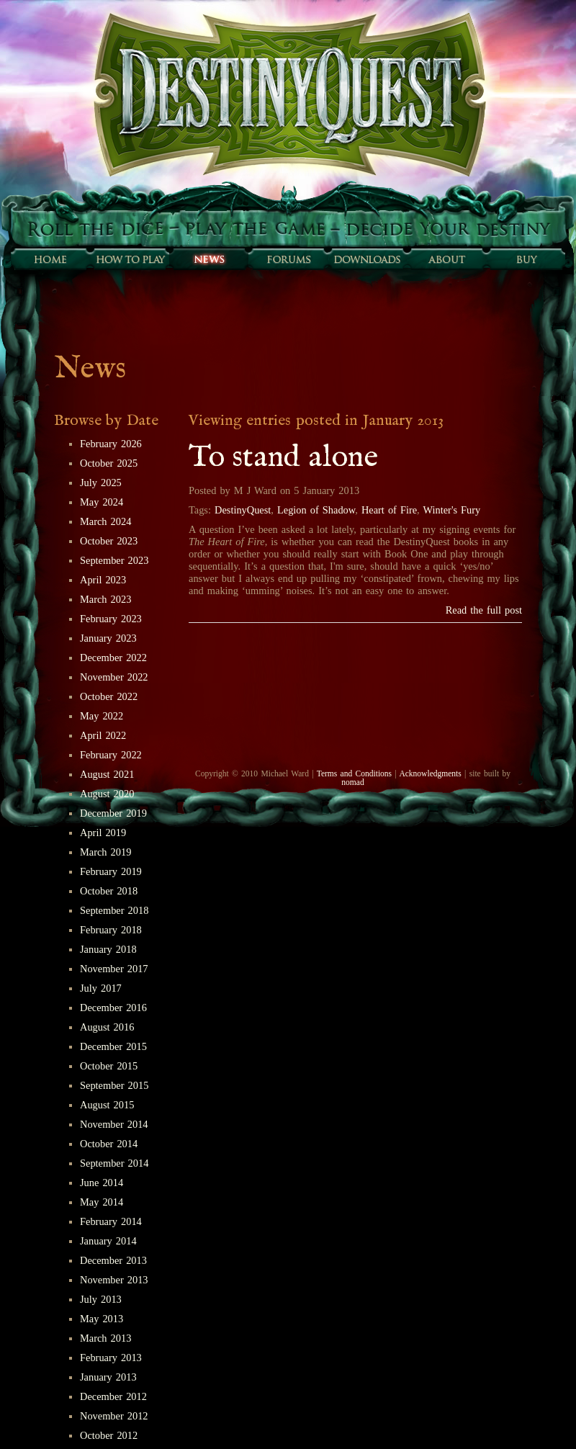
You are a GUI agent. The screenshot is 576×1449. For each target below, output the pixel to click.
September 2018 (114, 910)
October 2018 (109, 891)
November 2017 (114, 968)
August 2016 (107, 1027)
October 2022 (109, 696)
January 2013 (108, 1377)
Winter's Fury (452, 510)
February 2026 (111, 443)
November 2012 (114, 1416)
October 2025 (109, 463)
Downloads (367, 259)
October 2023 (109, 541)
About (446, 259)
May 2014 (101, 1202)
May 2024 (101, 502)
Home (50, 259)
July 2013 (101, 1299)
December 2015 (113, 1046)
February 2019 (111, 871)
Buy (525, 259)
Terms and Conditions (354, 773)
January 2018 (108, 949)
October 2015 (109, 1066)
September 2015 (114, 1085)
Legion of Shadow (316, 510)
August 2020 (107, 793)
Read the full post (484, 610)
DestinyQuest (243, 510)
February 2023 (111, 618)
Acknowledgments (430, 773)
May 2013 (101, 1318)
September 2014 (114, 1163)
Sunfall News (208, 259)
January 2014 (108, 1241)
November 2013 (114, 1280)
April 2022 (103, 735)
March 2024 (105, 521)
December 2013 (113, 1260)
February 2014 (111, 1221)
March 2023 (105, 599)
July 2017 (101, 988)
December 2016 (113, 1007)
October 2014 (109, 1143)
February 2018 (111, 930)
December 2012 (113, 1396)
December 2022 (113, 657)
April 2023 (103, 580)
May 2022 (101, 716)
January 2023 (108, 638)
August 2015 (107, 1105)
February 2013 (111, 1357)
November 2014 (114, 1124)
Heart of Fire (389, 510)
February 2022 (111, 755)
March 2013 (105, 1338)
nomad (352, 782)
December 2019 (113, 813)
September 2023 (114, 560)
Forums (288, 259)
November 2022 (114, 677)
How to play (129, 259)
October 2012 (109, 1435)
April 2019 (103, 832)
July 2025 (101, 482)
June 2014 (101, 1182)
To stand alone (283, 457)
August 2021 (107, 774)
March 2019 (105, 852)
